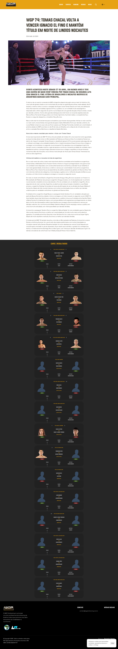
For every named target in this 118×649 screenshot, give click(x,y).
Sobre (61, 4)
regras (83, 4)
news (90, 4)
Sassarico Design (109, 639)
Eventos (68, 4)
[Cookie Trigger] (81, 614)
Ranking (75, 4)
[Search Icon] (96, 4)
